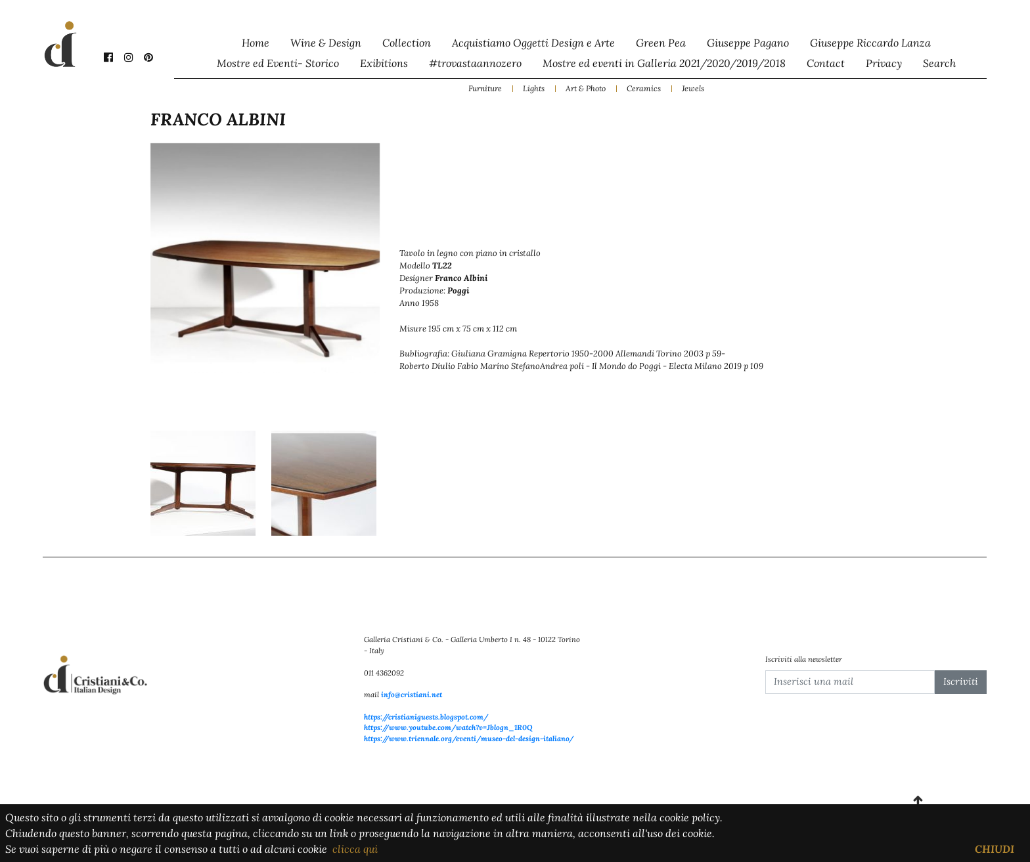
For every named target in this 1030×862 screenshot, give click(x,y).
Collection (406, 42)
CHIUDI (994, 848)
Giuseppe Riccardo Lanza (870, 42)
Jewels (693, 88)
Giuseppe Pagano (748, 42)
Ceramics (644, 88)
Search (939, 63)
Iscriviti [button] (960, 681)
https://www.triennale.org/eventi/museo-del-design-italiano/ (468, 738)
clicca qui (355, 848)
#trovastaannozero (475, 63)
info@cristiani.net (411, 694)
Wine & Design (325, 42)
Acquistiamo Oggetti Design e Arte (533, 42)
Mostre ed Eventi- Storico (278, 63)
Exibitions (384, 63)
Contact (826, 63)
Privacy (884, 63)
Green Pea (661, 42)
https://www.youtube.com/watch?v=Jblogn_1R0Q (448, 727)
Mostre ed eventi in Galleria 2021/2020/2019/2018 (664, 63)
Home (255, 42)
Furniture (485, 88)
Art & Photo (586, 88)
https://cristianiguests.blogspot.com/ (426, 717)
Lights (534, 88)
